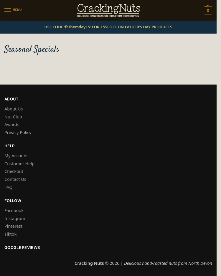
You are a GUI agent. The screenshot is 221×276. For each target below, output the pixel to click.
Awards (11, 124)
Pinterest (13, 226)
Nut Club (13, 117)
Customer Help (19, 163)
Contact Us (15, 179)
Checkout (13, 171)
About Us (13, 109)
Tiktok (10, 234)
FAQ (8, 187)
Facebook (14, 210)
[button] (207, 10)
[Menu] (13, 10)
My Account (16, 155)
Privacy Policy (18, 132)
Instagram (14, 218)
